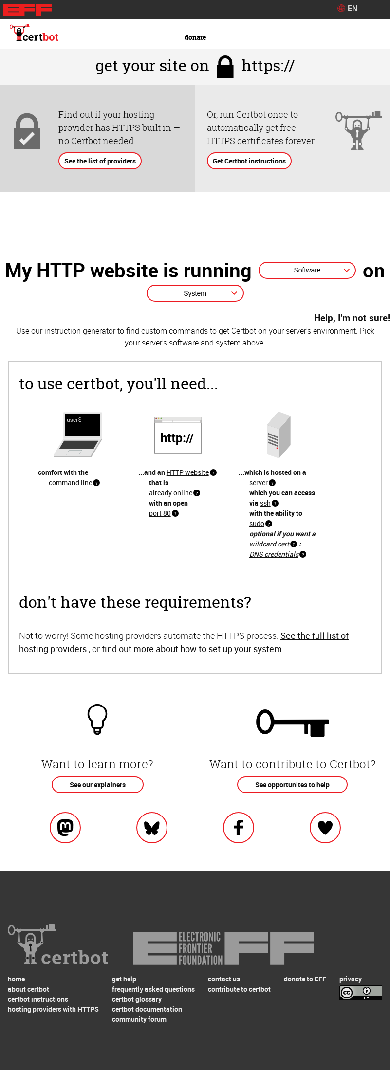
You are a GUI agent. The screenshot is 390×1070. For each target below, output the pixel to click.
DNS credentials (273, 554)
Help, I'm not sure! (352, 317)
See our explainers (98, 784)
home (16, 978)
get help (124, 978)
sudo (256, 523)
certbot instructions (38, 999)
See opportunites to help (292, 784)
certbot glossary (137, 999)
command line (70, 482)
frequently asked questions (153, 989)
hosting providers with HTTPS (53, 1009)
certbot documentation (147, 1009)
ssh (265, 503)
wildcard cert (269, 543)
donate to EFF (305, 978)
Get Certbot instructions (249, 160)
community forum (139, 1019)
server (258, 482)
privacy (350, 978)
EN (352, 8)
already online (170, 492)
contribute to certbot (239, 989)
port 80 (160, 513)
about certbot (28, 989)
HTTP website (188, 472)
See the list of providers (100, 160)
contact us (224, 978)
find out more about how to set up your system (192, 648)
